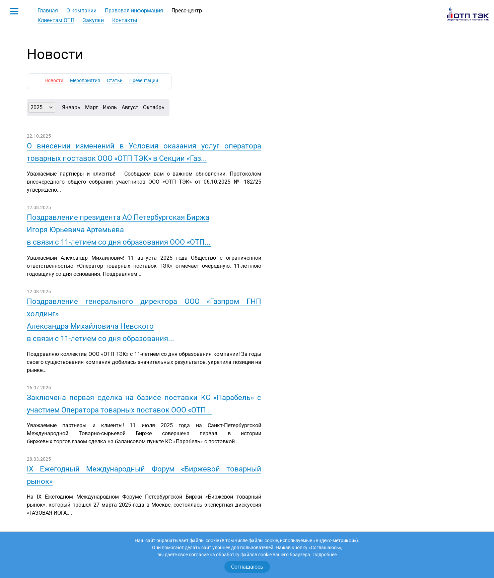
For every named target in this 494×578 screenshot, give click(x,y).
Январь (71, 107)
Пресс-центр (186, 10)
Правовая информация (134, 10)
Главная (48, 10)
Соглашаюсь (247, 567)
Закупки (93, 20)
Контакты (124, 20)
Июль (110, 107)
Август (130, 107)
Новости (54, 80)
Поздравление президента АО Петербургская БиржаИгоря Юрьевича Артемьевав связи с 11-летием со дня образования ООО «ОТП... (119, 229)
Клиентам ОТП (56, 20)
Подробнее (324, 554)
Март (91, 107)
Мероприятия (85, 80)
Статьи (115, 80)
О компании (81, 10)
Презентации (143, 80)
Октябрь (153, 107)
